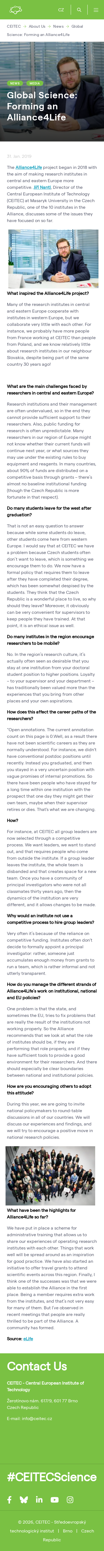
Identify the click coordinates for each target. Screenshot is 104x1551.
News (58, 26)
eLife (28, 1338)
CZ (61, 9)
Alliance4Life (29, 167)
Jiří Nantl (42, 187)
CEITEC (14, 26)
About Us (37, 26)
